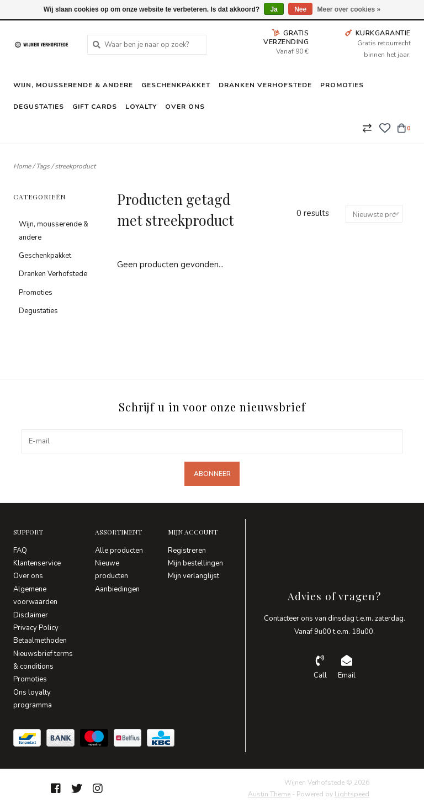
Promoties (342, 85)
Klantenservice (37, 563)
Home (22, 166)
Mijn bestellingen (195, 563)
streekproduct (75, 166)
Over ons (185, 106)
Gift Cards (94, 106)
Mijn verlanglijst (193, 576)
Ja (273, 9)
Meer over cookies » (349, 9)
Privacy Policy (36, 628)
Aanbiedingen (117, 589)
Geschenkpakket (175, 85)
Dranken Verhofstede (265, 85)
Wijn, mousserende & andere (73, 85)
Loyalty (141, 106)
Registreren (187, 551)
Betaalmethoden (40, 641)
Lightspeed (352, 794)
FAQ (20, 551)
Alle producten (119, 551)
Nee (300, 9)
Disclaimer (30, 615)
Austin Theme (269, 794)
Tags (43, 166)
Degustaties (38, 106)
